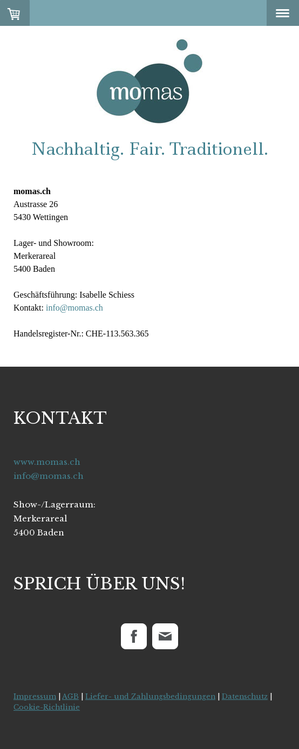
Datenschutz (245, 696)
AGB (70, 696)
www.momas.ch (46, 462)
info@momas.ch (74, 307)
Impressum (34, 696)
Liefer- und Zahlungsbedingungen (150, 696)
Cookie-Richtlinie (46, 707)
